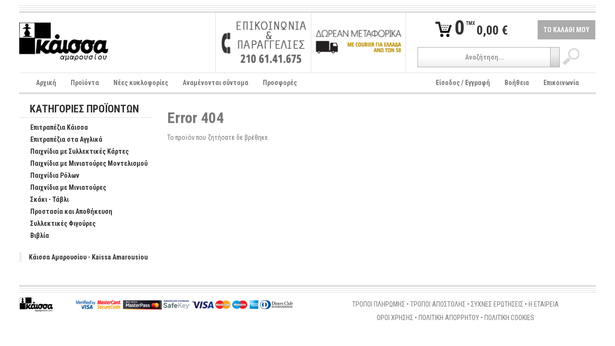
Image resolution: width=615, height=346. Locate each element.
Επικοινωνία (561, 82)
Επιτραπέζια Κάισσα (54, 128)
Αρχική (46, 82)
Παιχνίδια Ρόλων (49, 176)
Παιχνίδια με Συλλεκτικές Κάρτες (74, 152)
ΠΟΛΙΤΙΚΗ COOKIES (509, 317)
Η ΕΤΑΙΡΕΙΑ (544, 304)
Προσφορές (280, 82)
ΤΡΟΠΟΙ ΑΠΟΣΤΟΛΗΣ (438, 304)
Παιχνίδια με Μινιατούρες (63, 188)
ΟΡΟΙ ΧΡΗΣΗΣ (395, 317)
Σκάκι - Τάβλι (44, 200)
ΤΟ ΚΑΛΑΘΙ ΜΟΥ (566, 30)
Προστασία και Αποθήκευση (66, 212)
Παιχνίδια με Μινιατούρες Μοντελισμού (84, 164)
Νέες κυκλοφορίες (140, 82)
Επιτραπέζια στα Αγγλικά (61, 140)
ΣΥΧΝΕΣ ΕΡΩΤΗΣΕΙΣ (497, 304)
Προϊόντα (85, 82)
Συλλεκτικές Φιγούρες (58, 224)
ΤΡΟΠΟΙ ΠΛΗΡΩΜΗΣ (378, 304)
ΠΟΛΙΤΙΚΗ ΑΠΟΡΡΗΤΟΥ (448, 317)
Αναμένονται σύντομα (215, 82)
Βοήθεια (516, 82)
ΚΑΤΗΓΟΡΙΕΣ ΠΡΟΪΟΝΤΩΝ (84, 109)
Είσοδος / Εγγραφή (463, 82)
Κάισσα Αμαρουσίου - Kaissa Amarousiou (88, 257)
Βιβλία (34, 236)
